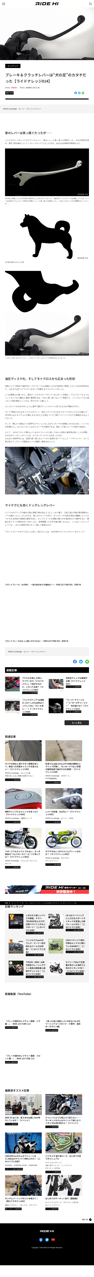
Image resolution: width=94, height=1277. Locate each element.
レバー (22, 109)
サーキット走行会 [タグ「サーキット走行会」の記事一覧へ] (53, 1168)
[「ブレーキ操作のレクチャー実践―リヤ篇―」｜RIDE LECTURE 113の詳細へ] (23, 1011)
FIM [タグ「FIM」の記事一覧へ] (71, 818)
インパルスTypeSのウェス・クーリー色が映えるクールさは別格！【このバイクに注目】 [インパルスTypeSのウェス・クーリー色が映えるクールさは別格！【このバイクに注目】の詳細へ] (35, 946)
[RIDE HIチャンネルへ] (11, 1027)
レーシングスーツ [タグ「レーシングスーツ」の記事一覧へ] (53, 1205)
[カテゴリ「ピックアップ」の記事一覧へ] (30, 693)
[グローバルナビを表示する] (3, 3)
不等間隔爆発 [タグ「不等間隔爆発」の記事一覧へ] (51, 779)
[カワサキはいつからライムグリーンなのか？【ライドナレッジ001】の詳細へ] (63, 841)
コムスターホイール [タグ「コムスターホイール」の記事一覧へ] (29, 861)
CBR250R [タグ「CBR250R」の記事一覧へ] (33, 1165)
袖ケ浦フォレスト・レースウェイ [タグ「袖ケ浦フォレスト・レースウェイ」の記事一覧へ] (59, 1165)
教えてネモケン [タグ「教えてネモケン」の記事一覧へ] (12, 1205)
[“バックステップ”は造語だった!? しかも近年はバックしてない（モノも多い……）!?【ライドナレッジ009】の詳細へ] (12, 705)
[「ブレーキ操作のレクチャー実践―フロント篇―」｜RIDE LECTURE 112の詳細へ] (23, 1046)
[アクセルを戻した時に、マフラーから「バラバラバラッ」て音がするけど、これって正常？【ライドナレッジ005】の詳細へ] (12, 684)
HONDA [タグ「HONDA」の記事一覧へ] (9, 1165)
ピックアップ (13, 66)
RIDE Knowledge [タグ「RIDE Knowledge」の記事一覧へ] (12, 773)
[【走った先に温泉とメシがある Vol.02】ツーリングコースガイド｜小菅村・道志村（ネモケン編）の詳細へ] (63, 1013)
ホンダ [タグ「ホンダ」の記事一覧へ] (8, 863)
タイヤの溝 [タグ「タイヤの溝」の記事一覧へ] (26, 773)
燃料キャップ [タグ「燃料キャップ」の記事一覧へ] (27, 818)
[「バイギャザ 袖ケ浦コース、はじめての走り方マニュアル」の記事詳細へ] (63, 1146)
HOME (6, 903)
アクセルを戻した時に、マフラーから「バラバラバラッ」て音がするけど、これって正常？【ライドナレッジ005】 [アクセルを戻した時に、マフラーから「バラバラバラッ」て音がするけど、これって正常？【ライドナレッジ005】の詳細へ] (33, 683)
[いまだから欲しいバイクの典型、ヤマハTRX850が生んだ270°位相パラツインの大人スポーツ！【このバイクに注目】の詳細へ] (16, 921)
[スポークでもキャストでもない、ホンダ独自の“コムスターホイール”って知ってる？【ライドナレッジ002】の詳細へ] (23, 843)
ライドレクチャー (34, 109)
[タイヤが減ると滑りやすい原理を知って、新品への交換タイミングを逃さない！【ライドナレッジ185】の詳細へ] (23, 755)
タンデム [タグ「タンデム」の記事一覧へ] (24, 1205)
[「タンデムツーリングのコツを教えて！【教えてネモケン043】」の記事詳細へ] (23, 1188)
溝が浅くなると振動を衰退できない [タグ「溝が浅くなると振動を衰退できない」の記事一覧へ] (19, 776)
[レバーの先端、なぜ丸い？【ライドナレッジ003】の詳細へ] (63, 802)
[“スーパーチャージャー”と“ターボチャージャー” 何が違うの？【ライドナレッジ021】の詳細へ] (56, 705)
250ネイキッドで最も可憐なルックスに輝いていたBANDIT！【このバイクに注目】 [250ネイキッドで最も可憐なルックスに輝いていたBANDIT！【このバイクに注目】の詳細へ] (75, 945)
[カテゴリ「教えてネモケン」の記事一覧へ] (13, 1209)
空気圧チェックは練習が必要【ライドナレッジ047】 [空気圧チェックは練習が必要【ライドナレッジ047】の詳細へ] (76, 680)
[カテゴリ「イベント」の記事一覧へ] (11, 1124)
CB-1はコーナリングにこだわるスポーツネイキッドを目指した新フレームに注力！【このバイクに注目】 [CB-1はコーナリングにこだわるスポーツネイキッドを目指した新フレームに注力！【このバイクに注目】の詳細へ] (75, 921)
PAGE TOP (85, 1220)
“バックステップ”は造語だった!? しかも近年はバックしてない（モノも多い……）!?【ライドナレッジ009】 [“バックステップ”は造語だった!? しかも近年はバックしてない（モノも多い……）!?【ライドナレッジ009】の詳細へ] (33, 705)
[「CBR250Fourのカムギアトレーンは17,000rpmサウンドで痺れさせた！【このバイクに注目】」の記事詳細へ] (23, 1147)
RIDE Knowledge (10, 109)
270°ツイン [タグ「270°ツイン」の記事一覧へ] (66, 776)
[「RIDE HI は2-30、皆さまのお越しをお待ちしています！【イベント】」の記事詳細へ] (23, 1108)
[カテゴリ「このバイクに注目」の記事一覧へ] (35, 933)
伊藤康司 (14, 88)
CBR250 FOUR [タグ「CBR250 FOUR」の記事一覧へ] (21, 1165)
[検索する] (90, 3)
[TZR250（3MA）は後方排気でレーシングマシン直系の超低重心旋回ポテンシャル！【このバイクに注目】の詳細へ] (16, 968)
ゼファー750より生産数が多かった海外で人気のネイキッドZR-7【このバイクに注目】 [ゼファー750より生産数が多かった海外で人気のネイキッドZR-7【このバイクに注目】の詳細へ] (75, 967)
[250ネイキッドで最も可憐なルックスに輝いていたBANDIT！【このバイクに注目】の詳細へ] (56, 946)
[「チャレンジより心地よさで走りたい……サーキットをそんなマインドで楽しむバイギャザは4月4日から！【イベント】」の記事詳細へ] (63, 1109)
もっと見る (77, 723)
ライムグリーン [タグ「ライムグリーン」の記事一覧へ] (52, 861)
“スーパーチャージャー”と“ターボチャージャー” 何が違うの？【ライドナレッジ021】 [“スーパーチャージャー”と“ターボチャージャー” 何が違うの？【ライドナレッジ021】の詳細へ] (77, 704)
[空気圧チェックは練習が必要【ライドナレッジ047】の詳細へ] (56, 684)
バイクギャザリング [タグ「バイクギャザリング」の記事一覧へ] (54, 1163)
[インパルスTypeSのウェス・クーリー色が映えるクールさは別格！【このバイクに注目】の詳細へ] (16, 946)
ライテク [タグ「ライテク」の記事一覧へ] (33, 1205)
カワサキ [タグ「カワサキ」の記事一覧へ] (65, 858)
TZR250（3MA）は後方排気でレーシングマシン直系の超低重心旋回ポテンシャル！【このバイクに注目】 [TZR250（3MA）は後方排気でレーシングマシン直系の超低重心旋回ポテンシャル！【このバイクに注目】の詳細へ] (35, 968)
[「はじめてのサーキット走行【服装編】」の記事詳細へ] (63, 1187)
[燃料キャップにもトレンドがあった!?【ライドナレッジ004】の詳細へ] (23, 802)
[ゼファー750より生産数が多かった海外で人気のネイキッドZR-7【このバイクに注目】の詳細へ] (56, 968)
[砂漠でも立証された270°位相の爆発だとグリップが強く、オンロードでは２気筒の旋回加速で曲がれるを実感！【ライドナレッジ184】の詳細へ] (63, 756)
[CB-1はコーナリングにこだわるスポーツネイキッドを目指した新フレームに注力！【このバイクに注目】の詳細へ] (56, 921)
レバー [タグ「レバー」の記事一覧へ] (64, 818)
